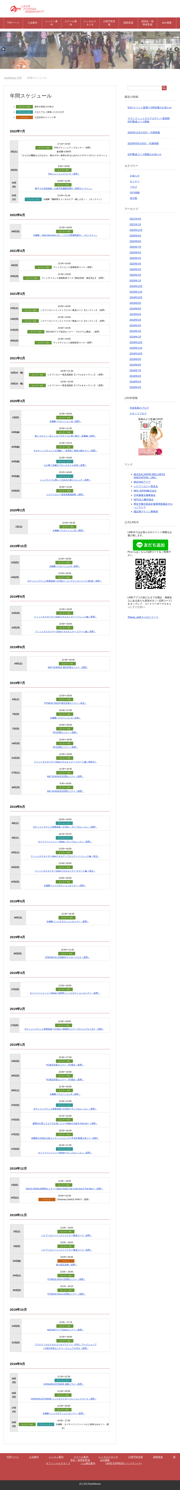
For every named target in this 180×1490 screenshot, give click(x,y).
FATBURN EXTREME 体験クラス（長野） (64, 1384)
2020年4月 (135, 263)
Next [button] (176, 49)
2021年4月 (135, 219)
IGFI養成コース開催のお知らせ (144, 154)
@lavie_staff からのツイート (143, 617)
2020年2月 (135, 275)
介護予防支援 (109, 23)
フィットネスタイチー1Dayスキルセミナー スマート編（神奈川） (65, 762)
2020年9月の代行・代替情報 (143, 143)
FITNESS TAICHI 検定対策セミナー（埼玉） (65, 703)
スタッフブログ (138, 413)
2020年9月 (135, 235)
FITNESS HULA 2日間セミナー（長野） (67, 1279)
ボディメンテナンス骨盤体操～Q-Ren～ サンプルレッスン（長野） (65, 827)
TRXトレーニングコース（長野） (64, 174)
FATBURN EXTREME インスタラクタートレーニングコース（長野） (64, 1399)
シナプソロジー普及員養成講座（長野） (65, 494)
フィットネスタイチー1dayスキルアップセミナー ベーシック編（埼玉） (65, 856)
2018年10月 (136, 353)
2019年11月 (136, 292)
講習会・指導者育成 (147, 23)
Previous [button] (4, 49)
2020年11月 (136, 230)
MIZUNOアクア (142, 482)
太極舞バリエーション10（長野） (65, 421)
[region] (90, 50)
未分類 (133, 198)
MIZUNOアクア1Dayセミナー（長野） (65, 1330)
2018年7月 (135, 370)
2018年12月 (136, 342)
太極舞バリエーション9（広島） (65, 718)
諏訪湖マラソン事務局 (146, 511)
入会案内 (32, 22)
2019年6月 (135, 314)
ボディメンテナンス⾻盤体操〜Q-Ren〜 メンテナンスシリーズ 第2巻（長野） (64, 581)
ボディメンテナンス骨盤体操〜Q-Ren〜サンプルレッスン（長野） (65, 1109)
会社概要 (167, 22)
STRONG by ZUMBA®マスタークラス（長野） (67, 957)
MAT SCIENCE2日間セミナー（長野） (65, 776)
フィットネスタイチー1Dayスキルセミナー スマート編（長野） (65, 631)
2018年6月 (135, 376)
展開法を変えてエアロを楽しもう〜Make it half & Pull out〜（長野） (65, 1123)
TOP (13, 78)
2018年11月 (136, 348)
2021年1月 (135, 224)
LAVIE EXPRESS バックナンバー (123, 1463)
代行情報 (135, 192)
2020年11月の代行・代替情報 (144, 132)
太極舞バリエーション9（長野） (65, 1094)
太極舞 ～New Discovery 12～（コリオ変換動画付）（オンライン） (65, 235)
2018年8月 (135, 365)
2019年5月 (135, 320)
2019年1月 (135, 336)
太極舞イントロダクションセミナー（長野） (65, 885)
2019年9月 (135, 303)
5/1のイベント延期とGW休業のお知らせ (150, 107)
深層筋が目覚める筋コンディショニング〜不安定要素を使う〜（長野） (65, 1138)
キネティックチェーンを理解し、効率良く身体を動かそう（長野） (65, 450)
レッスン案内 (52, 23)
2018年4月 (135, 387)
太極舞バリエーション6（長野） (64, 566)
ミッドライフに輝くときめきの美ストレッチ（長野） (65, 480)
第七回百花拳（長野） (66, 1264)
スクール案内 (71, 23)
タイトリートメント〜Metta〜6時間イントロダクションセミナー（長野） (65, 993)
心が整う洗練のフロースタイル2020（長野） (65, 465)
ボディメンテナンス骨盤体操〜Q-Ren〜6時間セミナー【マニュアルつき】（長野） (64, 1029)
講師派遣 (128, 22)
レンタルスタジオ (90, 23)
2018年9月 (135, 359)
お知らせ (135, 175)
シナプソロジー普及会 (146, 486)
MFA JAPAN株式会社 (145, 490)
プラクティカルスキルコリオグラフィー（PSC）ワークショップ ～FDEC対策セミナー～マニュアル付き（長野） (65, 1346)
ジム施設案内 (88, 1463)
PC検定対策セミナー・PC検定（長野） (65, 1065)
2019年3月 (135, 325)
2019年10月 (136, 297)
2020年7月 (135, 247)
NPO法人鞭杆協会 (144, 499)
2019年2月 (135, 331)
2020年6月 (135, 252)
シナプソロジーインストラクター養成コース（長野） (66, 1235)
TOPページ (13, 22)
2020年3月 (135, 269)
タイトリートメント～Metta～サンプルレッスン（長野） (65, 841)
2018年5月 (135, 381)
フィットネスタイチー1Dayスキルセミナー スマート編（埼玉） (65, 871)
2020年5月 (135, 258)
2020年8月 (135, 241)
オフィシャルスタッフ (58, 1463)
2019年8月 (135, 308)
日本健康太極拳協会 (145, 495)
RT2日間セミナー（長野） (65, 732)
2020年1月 (135, 280)
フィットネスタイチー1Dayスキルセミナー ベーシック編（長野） (65, 617)
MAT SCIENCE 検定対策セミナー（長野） (68, 667)
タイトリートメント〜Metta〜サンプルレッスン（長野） (65, 1152)
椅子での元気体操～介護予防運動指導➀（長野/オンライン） (64, 188)
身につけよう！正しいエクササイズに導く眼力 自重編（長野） (65, 436)
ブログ (133, 187)
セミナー (135, 181)
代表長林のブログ (139, 408)
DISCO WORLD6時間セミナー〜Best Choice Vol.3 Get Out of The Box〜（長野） (64, 1188)
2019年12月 (136, 286)
